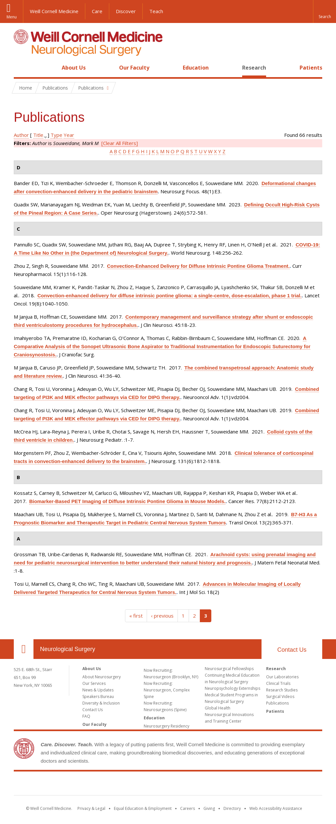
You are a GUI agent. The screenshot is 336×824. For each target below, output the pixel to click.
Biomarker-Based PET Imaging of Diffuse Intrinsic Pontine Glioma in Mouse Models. (127, 501)
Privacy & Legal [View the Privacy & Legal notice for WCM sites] (91, 808)
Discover (126, 11)
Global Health (217, 708)
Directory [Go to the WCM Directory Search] (232, 808)
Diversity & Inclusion (101, 703)
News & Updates (98, 690)
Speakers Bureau (98, 696)
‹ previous (162, 615)
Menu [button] (12, 17)
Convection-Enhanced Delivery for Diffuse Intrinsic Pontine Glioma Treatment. (198, 266)
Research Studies (282, 690)
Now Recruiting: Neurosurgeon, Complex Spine (167, 690)
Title (38, 135)
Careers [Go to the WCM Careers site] (187, 808)
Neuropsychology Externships (232, 688)
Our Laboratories (282, 677)
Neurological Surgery (67, 649)
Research (254, 67)
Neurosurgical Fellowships (229, 668)
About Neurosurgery (101, 677)
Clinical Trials (278, 683)
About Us (74, 67)
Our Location (23, 649)
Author (21, 135)
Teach (156, 11)
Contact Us (291, 649)
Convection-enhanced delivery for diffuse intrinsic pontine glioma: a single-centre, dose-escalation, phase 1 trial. (169, 295)
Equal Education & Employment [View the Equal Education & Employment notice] (143, 808)
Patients (311, 67)
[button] (324, 11)
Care (97, 11)
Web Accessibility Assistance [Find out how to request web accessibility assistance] (275, 808)
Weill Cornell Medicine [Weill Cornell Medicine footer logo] (168, 785)
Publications (277, 703)
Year (69, 135)
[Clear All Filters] (119, 143)
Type (56, 135)
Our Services (94, 683)
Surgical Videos (280, 696)
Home (21, 68)
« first (136, 615)
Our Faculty (134, 67)
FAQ (86, 716)
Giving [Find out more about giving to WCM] (209, 808)
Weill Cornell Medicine (54, 11)
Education (196, 67)
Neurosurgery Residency (166, 726)
